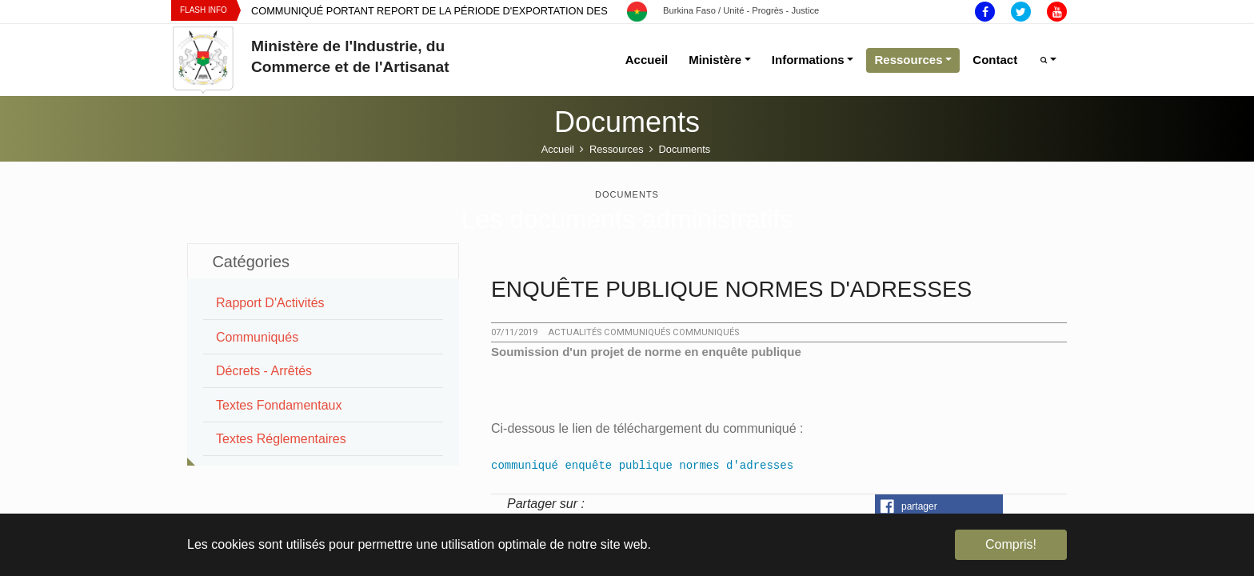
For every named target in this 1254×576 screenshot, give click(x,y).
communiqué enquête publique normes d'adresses (642, 465)
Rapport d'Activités (270, 303)
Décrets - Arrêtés (264, 371)
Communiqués (257, 337)
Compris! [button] (1010, 544)
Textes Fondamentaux (278, 405)
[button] (939, 506)
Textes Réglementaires (281, 439)
